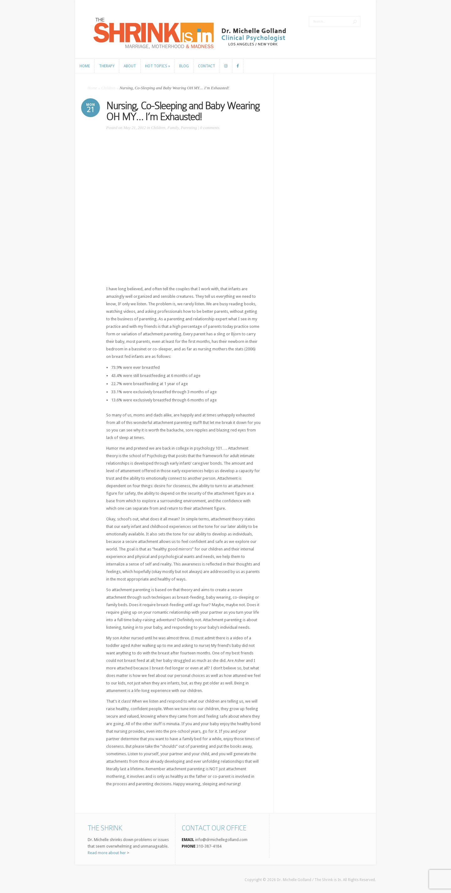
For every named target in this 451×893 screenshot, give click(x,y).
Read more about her (107, 852)
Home (92, 87)
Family (173, 127)
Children (108, 87)
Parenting (189, 127)
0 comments (210, 127)
